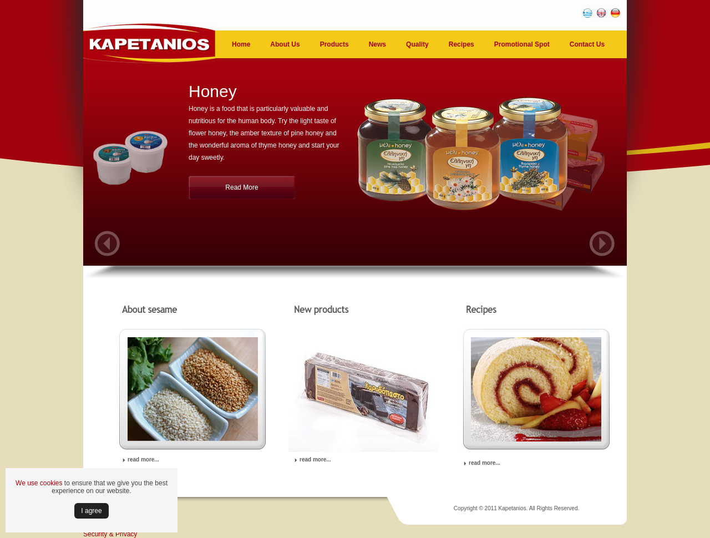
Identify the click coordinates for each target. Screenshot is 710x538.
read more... (143, 459)
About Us (285, 44)
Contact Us (587, 44)
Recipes (461, 44)
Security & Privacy (110, 534)
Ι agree (91, 511)
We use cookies (39, 483)
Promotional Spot (522, 44)
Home (241, 44)
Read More (241, 187)
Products (334, 44)
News (377, 44)
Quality (417, 44)
